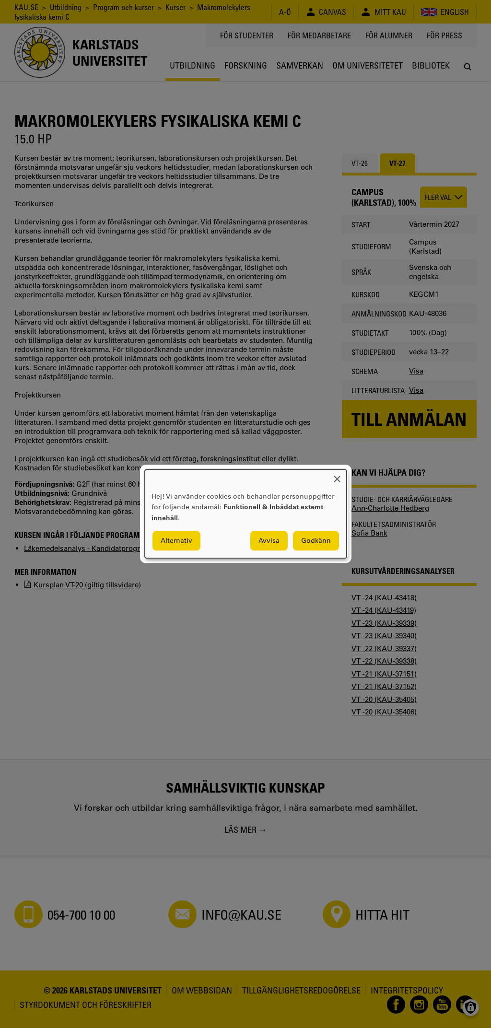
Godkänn (316, 541)
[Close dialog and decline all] (337, 475)
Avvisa (269, 541)
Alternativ (176, 541)
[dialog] (246, 513)
